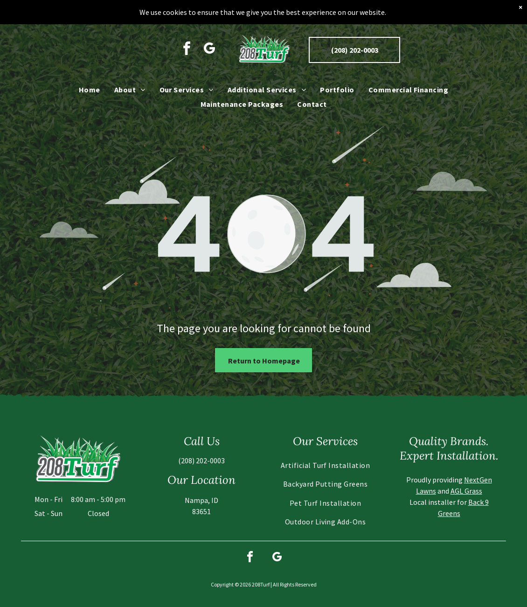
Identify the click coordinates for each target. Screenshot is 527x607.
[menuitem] (89, 86)
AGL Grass (466, 490)
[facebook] (186, 46)
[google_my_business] (209, 46)
